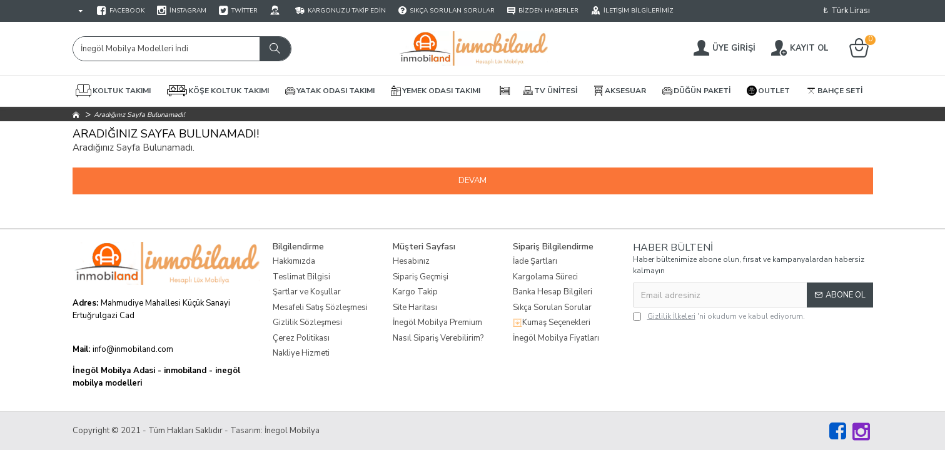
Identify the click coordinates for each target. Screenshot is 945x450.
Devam (472, 180)
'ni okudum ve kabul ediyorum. (719, 316)
